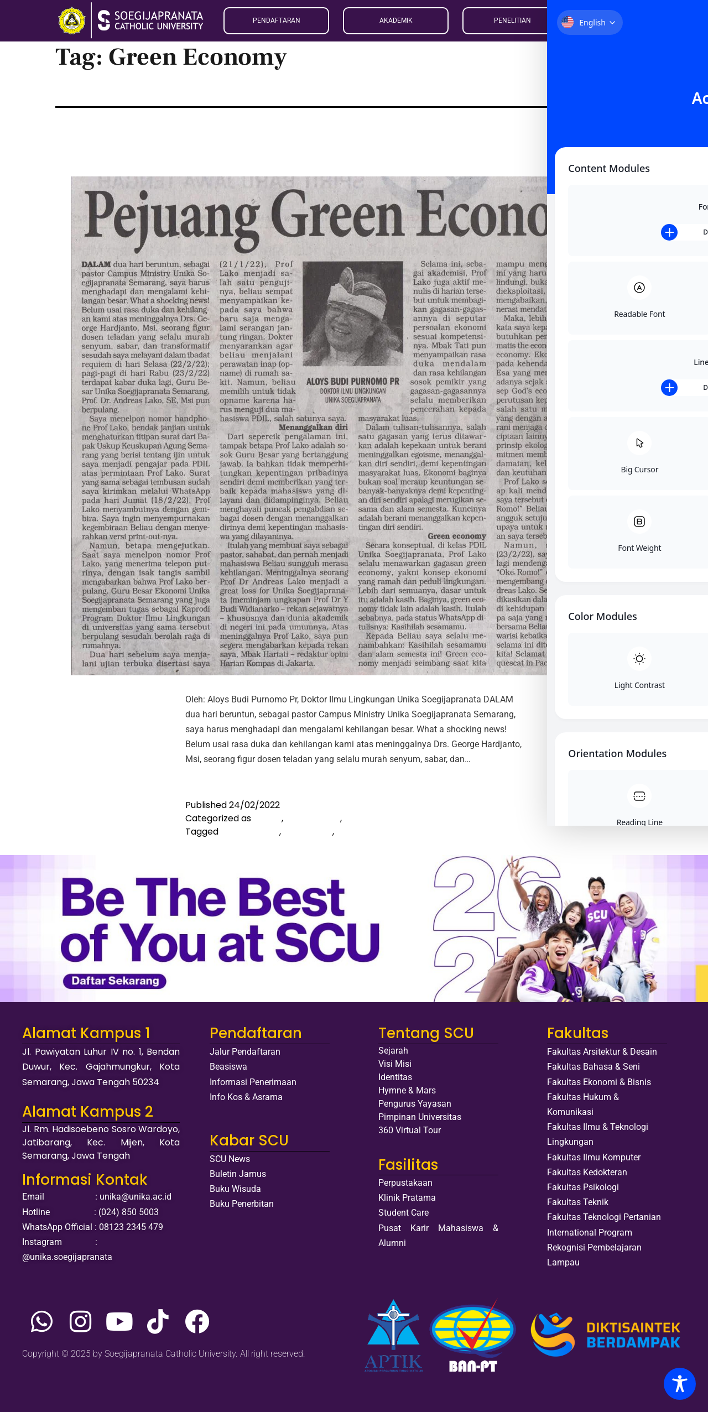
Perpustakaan (405, 1182)
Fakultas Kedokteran (587, 1172)
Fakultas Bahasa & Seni (593, 1066)
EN (580, 20)
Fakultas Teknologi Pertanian (604, 1217)
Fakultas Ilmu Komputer (594, 1157)
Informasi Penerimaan (253, 1082)
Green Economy (371, 831)
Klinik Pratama (407, 1197)
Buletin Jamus (238, 1174)
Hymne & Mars (407, 1090)
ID (592, 20)
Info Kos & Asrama (246, 1097)
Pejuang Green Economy (263, 133)
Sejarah (393, 1050)
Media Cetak (312, 818)
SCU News (230, 1159)
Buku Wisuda (235, 1189)
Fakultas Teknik (577, 1202)
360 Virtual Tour (409, 1130)
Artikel (267, 818)
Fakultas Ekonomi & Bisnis (599, 1082)
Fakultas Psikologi (583, 1187)
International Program (589, 1232)
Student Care (403, 1212)
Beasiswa (228, 1066)
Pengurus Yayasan (414, 1103)
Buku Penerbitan (242, 1204)
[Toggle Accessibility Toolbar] (680, 1384)
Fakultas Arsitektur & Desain (602, 1051)
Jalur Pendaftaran (245, 1051)
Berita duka (307, 831)
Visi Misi (395, 1064)
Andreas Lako (250, 831)
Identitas (395, 1077)
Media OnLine (373, 818)
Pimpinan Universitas (419, 1117)
